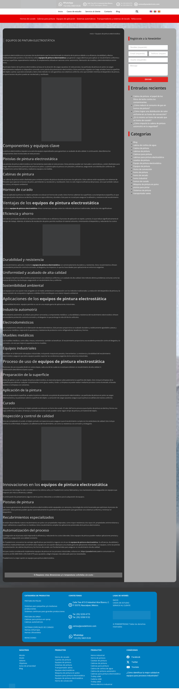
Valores (22, 660)
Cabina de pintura (141, 148)
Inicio (60, 11)
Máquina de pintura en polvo (146, 184)
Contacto (108, 11)
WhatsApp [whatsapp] (68, 2)
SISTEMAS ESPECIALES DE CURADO (39, 627)
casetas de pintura (141, 160)
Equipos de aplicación (65, 18)
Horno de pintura (98, 658)
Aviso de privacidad (27, 666)
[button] (137, 11)
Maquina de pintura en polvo (67, 673)
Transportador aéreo (63, 667)
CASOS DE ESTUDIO (121, 603)
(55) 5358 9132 (127, 5)
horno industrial (140, 178)
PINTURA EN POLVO (33, 601)
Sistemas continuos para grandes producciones (45, 611)
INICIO (115, 600)
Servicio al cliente (92, 11)
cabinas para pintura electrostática (148, 157)
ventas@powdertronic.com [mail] (148, 4)
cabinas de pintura (141, 151)
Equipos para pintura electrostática (70, 675)
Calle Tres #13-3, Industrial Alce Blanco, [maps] (100, 3)
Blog (118, 11)
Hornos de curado (28, 18)
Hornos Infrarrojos (32, 630)
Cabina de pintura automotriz (103, 671)
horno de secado (140, 175)
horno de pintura (140, 172)
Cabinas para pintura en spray (37, 619)
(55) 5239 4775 (127, 3)
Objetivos (23, 663)
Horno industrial (98, 655)
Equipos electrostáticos (64, 670)
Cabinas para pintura (46, 18)
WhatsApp (78, 635)
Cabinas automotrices (34, 622)
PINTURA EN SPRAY (33, 616)
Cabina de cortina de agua (102, 668)
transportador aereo (142, 193)
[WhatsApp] (71, 637)
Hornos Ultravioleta (33, 632)
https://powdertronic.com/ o (91, 551)
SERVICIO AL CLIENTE (121, 605)
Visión (21, 658)
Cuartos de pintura (63, 660)
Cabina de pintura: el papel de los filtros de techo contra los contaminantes (148, 99)
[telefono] (118, 4)
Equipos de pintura (141, 166)
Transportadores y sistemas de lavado (113, 18)
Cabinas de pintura (99, 663)
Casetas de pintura (99, 660)
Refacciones (136, 18)
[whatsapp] (60, 4)
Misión (22, 655)
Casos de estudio (74, 11)
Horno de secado (62, 657)
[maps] (84, 4)
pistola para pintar (141, 187)
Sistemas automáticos (86, 18)
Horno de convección (142, 169)
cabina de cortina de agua (144, 145)
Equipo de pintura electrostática (147, 163)
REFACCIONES (30, 638)
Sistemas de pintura (142, 190)
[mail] (136, 4)
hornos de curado (141, 181)
